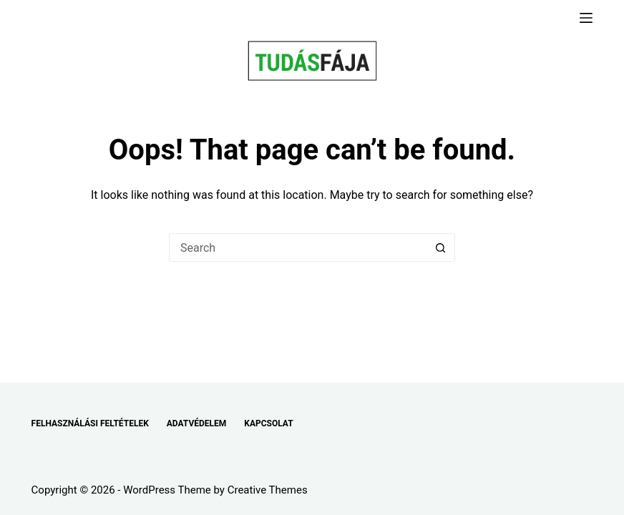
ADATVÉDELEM (197, 423)
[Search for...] (297, 247)
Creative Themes (268, 490)
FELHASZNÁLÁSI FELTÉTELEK (90, 423)
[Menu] (586, 17)
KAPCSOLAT (268, 423)
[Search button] (440, 247)
